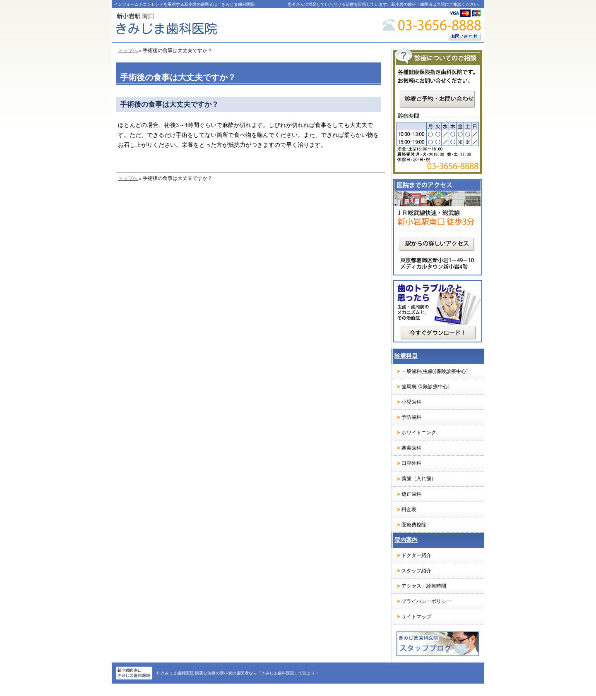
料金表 (408, 509)
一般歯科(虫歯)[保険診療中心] (434, 371)
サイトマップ (416, 616)
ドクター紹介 (416, 555)
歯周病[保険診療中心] (425, 387)
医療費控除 (413, 525)
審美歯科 (411, 448)
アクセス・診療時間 (423, 586)
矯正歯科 (411, 494)
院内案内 (406, 540)
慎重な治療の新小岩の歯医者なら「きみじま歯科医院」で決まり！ (257, 673)
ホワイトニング (418, 432)
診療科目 (406, 356)
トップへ (128, 50)
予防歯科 (411, 417)
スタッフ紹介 (416, 571)
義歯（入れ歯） (418, 478)
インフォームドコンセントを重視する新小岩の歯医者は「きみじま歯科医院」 (186, 4)
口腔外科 (411, 463)
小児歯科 (411, 402)
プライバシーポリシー (426, 601)
